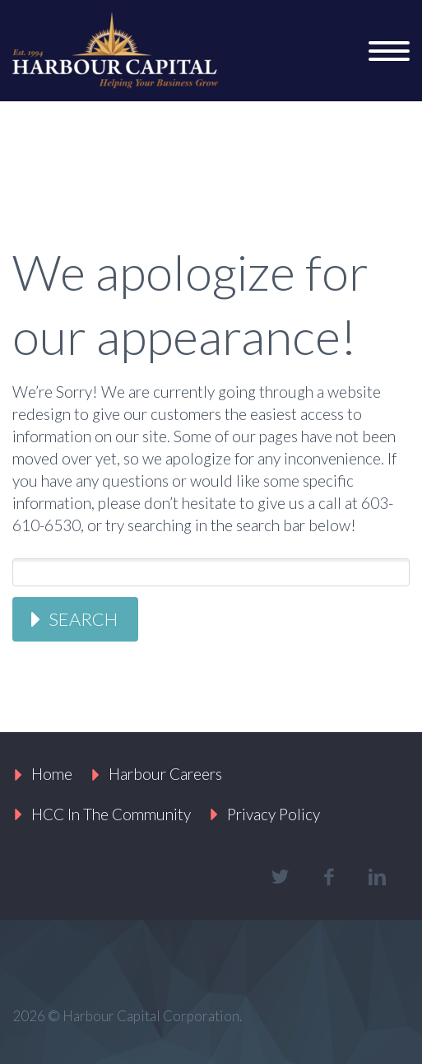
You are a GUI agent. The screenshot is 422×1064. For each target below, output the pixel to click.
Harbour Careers (165, 773)
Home (51, 773)
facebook (328, 877)
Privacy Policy (273, 814)
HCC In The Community (111, 814)
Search (83, 619)
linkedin (376, 877)
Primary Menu (389, 51)
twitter (279, 877)
